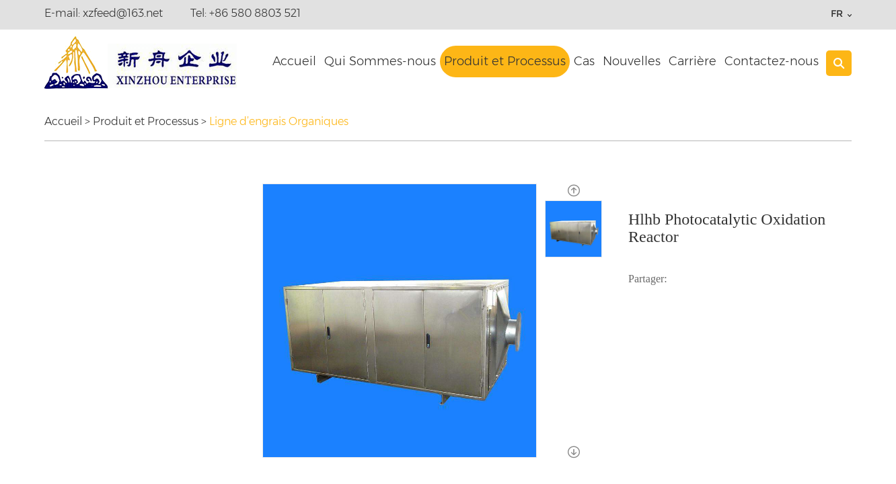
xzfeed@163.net (123, 13)
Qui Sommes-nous (380, 61)
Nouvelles (632, 61)
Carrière (692, 61)
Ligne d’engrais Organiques (278, 121)
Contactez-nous (771, 61)
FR (837, 13)
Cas (584, 61)
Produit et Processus (505, 61)
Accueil (294, 61)
